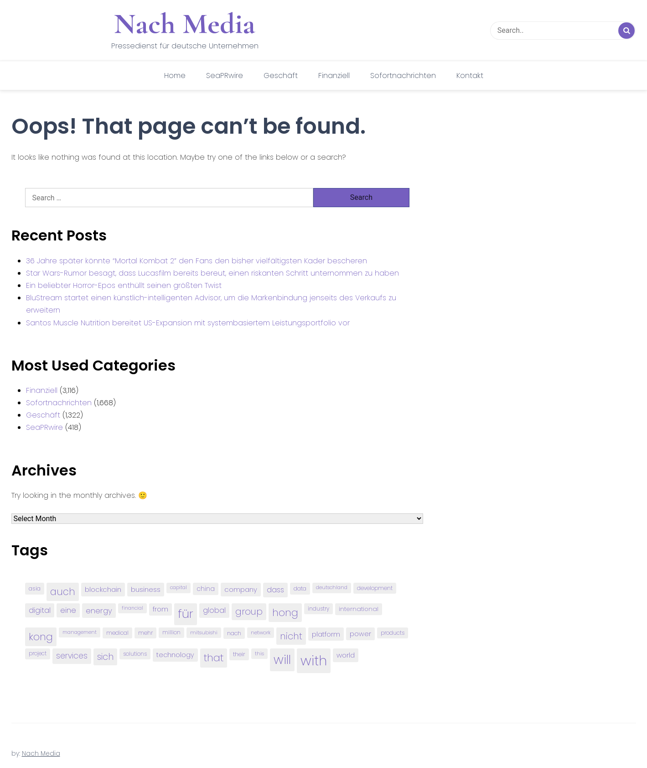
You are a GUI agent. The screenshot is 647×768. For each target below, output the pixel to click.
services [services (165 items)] (72, 655)
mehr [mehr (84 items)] (145, 633)
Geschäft (281, 75)
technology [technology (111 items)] (175, 654)
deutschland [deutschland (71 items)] (331, 587)
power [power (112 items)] (360, 633)
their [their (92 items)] (239, 654)
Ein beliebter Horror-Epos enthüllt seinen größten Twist (124, 285)
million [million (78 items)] (171, 632)
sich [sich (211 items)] (105, 657)
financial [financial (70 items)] (132, 608)
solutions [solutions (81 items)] (135, 654)
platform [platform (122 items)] (326, 634)
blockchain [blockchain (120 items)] (103, 589)
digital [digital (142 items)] (40, 610)
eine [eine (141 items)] (68, 610)
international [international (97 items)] (358, 609)
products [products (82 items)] (392, 633)
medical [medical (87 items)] (117, 633)
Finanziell (334, 75)
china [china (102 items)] (206, 589)
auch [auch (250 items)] (62, 591)
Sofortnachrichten (403, 75)
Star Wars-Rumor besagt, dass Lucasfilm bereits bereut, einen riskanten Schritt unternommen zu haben (212, 273)
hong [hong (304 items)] (285, 613)
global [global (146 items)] (214, 610)
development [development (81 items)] (375, 588)
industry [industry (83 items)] (318, 608)
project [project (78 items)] (38, 653)
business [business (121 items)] (145, 589)
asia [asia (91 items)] (35, 588)
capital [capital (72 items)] (178, 587)
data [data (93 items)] (300, 588)
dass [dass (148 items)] (275, 590)
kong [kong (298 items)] (41, 637)
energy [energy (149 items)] (99, 610)
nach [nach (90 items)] (234, 633)
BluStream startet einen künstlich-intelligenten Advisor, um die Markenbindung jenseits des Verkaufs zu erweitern (211, 304)
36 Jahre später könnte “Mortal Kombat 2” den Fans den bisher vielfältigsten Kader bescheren (196, 261)
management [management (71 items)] (79, 632)
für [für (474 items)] (185, 614)
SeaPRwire (224, 75)
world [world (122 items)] (345, 655)
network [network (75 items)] (260, 632)
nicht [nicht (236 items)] (291, 636)
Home (175, 75)
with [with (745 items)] (313, 660)
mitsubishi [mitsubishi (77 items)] (203, 632)
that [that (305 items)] (213, 658)
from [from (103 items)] (160, 609)
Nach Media (184, 23)
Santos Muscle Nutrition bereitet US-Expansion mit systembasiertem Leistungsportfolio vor (188, 323)
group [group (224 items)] (249, 611)
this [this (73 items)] (259, 653)
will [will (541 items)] (282, 659)
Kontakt (469, 75)
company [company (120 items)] (240, 589)
